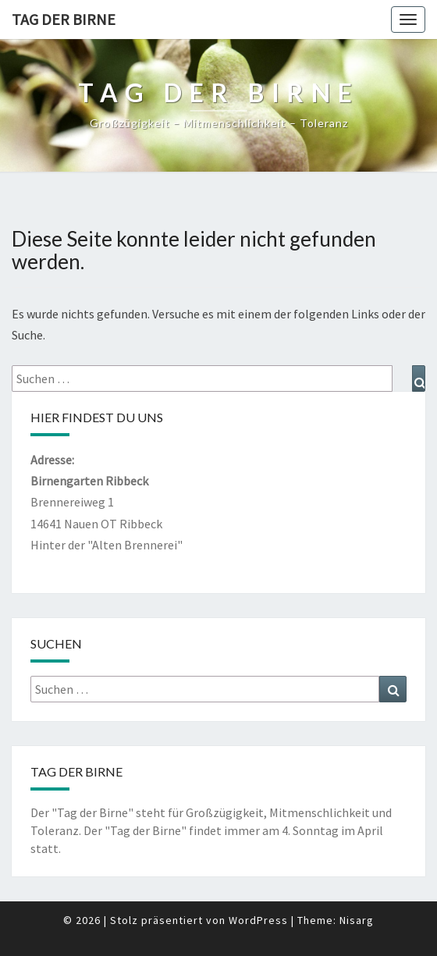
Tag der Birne (63, 19)
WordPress (258, 920)
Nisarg (356, 920)
